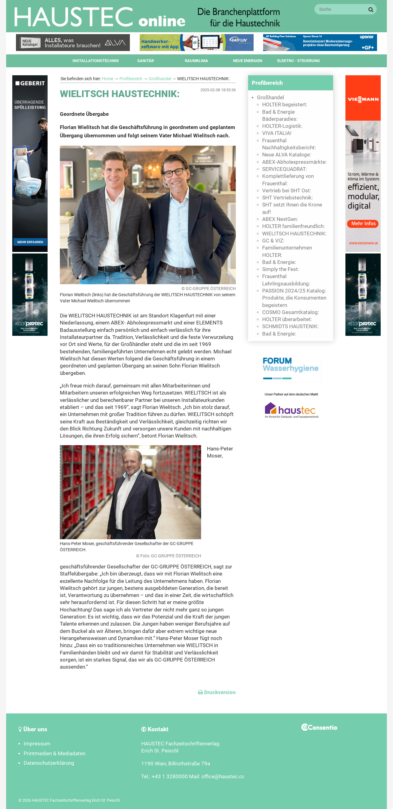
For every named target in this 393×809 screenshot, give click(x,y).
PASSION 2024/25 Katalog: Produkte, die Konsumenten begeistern (294, 298)
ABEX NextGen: (280, 219)
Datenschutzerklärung (49, 763)
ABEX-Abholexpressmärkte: (294, 162)
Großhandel (160, 78)
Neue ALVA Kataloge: (286, 155)
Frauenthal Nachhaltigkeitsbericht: (289, 144)
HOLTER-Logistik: (282, 126)
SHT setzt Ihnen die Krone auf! (292, 208)
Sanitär (145, 60)
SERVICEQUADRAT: (284, 169)
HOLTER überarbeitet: (287, 319)
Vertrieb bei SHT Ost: (286, 191)
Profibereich (130, 78)
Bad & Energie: (279, 262)
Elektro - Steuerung (298, 60)
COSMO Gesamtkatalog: (290, 312)
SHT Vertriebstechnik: (287, 198)
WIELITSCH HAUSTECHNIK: (294, 234)
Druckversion (217, 692)
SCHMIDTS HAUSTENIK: (290, 326)
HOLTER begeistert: (284, 105)
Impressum (37, 744)
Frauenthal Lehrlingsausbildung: (286, 279)
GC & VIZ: (273, 241)
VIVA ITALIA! (276, 133)
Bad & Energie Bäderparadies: (280, 115)
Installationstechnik (95, 60)
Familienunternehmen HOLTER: (287, 251)
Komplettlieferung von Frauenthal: (288, 179)
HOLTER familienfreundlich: (293, 226)
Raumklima (196, 60)
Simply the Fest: (280, 269)
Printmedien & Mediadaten (54, 753)
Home (107, 78)
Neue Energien (247, 60)
